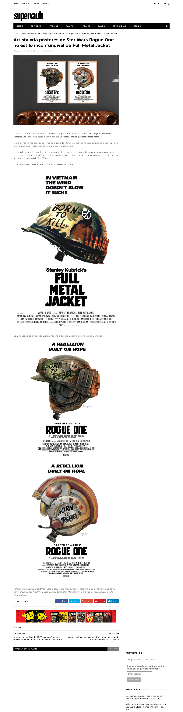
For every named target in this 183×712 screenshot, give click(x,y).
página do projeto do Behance (87, 331)
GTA (103, 668)
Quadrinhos (120, 26)
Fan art (54, 26)
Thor (95, 692)
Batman (72, 664)
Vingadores (106, 692)
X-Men (85, 697)
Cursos (131, 119)
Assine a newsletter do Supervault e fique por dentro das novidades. (145, 48)
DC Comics (105, 664)
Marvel (84, 683)
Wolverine (72, 697)
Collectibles (134, 114)
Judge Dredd (104, 678)
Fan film (71, 26)
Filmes (86, 26)
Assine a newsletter (42, 3)
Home (16, 3)
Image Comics (74, 678)
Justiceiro (72, 683)
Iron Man (89, 678)
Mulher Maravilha (99, 683)
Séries (137, 26)
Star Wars (33, 33)
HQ (129, 142)
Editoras (36, 26)
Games (101, 26)
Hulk (108, 673)
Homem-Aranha (94, 673)
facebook (111, 645)
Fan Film (132, 128)
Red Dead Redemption (89, 687)
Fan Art (24, 33)
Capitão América (87, 664)
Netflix (71, 687)
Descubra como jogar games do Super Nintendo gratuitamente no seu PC (143, 78)
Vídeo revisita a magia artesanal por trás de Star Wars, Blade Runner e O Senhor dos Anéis (145, 88)
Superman (73, 692)
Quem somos (26, 3)
